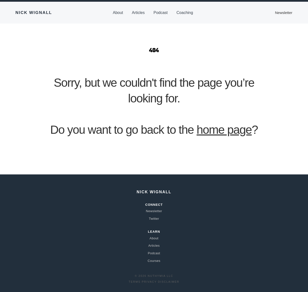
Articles (138, 13)
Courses (154, 261)
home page (224, 129)
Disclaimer (168, 281)
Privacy (149, 281)
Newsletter (283, 13)
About (118, 13)
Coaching (185, 13)
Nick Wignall (33, 12)
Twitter (154, 218)
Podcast (161, 13)
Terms (135, 281)
